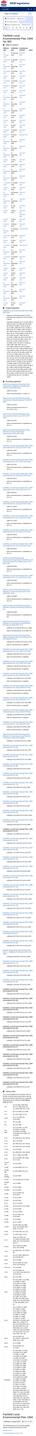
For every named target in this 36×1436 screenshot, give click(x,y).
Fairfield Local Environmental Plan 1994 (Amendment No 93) (18, 774)
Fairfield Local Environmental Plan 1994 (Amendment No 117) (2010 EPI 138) (18, 576)
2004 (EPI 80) (23, 229)
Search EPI (26, 24)
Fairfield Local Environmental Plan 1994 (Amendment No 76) (18, 895)
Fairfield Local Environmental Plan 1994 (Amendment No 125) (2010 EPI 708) (18, 503)
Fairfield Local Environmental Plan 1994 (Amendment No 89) (18, 802)
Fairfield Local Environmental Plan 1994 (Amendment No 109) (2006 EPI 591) (18, 686)
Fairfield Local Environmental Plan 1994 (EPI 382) (18, 311)
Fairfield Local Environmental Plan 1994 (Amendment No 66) (18, 942)
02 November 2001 (6, 298)
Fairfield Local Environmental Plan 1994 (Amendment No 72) (18, 904)
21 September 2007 (6, 155)
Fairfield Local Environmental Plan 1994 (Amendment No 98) (18, 765)
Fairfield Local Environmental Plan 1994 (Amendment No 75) (18, 914)
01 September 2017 (6, 66)
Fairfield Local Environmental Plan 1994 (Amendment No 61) (18, 867)
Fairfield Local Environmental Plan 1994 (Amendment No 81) (18, 839)
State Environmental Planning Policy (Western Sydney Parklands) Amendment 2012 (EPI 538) (16, 432)
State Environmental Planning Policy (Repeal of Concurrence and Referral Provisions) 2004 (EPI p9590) (16, 736)
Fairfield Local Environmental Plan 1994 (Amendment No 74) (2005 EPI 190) (18, 723)
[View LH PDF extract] (16, 27)
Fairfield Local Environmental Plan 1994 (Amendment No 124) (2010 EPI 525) (18, 531)
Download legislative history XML (13, 1433)
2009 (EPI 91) (23, 135)
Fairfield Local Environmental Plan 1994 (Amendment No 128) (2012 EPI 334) (18, 446)
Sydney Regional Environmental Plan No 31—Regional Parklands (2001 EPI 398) (17, 952)
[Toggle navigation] (5, 9)
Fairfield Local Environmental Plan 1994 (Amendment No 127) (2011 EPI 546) (18, 460)
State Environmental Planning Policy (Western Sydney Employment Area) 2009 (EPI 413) (16, 591)
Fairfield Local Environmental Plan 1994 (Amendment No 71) (18, 962)
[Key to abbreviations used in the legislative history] (9, 27)
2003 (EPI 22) (23, 245)
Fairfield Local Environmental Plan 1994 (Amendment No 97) (18, 755)
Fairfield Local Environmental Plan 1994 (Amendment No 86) (18, 849)
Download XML (7, 1430)
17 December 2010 (6, 97)
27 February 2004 (6, 230)
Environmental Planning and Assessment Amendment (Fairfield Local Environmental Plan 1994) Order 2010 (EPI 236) (18, 560)
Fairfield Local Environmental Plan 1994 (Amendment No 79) (18, 858)
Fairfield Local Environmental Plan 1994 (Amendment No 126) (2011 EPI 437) (18, 475)
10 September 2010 (6, 110)
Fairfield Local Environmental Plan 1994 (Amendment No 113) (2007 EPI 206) (18, 662)
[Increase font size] (34, 9)
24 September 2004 (6, 201)
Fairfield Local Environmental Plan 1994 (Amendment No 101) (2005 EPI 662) (18, 711)
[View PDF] (13, 27)
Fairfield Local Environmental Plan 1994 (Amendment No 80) (18, 876)
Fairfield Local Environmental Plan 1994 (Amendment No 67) (18, 932)
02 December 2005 (6, 178)
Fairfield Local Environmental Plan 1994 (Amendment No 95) (18, 793)
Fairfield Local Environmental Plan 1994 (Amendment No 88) (18, 821)
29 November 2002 (6, 252)
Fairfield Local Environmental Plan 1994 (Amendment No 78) (18, 886)
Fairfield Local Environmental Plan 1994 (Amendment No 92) (18, 811)
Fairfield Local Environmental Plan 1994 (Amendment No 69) (18, 923)
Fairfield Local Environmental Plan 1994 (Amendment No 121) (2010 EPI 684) (18, 517)
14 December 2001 (6, 284)
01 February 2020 (6, 55)
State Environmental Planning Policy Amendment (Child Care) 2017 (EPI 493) (16, 416)
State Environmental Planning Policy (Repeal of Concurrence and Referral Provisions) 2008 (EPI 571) (16, 623)
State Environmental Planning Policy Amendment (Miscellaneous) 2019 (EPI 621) (17, 400)
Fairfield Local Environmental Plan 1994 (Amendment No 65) (18, 971)
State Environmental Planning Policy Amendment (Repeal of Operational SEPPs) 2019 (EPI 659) (16, 386)
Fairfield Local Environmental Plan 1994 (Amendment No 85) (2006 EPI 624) (18, 674)
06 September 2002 (6, 263)
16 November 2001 (6, 291)
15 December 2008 (6, 141)
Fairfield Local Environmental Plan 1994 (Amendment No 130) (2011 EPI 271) (18, 489)
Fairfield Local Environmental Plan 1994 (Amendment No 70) (18, 981)
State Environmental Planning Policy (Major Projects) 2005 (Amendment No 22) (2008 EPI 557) (17, 637)
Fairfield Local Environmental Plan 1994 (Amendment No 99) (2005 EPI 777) (18, 699)
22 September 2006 (6, 171)
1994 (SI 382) (28, 1421)
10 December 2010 (6, 104)
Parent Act (21, 18)
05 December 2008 (6, 148)
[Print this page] (28, 9)
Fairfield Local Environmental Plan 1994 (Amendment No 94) (18, 746)
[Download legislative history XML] (20, 27)
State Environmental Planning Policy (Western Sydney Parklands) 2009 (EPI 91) (17, 607)
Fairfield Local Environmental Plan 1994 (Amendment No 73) (18, 783)
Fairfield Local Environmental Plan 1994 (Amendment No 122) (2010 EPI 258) (18, 545)
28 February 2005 (6, 194)
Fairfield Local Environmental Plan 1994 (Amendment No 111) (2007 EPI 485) (18, 650)
